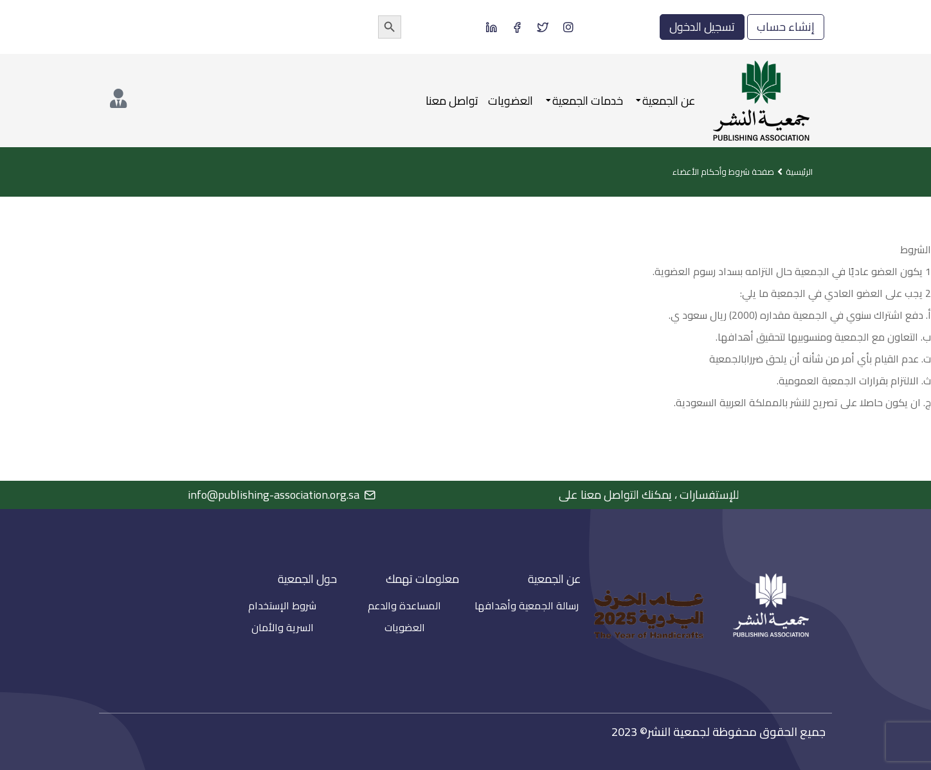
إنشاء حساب (786, 26)
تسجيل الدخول (702, 26)
